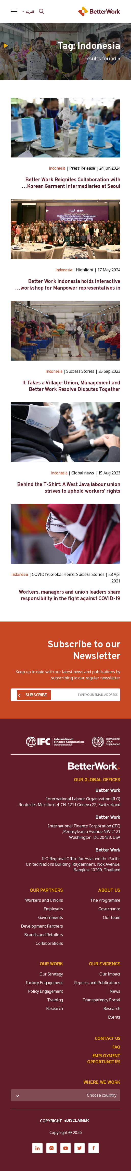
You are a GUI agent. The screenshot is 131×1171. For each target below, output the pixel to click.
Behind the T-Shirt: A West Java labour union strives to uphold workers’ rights (68, 488)
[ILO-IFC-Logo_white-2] (105, 742)
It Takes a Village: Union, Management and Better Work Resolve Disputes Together (71, 386)
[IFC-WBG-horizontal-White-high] (55, 742)
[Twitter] (79, 1148)
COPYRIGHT (51, 1121)
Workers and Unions (44, 900)
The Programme (105, 900)
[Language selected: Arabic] (28, 11)
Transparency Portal (101, 1000)
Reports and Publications (97, 982)
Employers (53, 909)
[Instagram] (51, 1148)
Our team (111, 917)
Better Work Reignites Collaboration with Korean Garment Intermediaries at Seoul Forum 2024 (72, 183)
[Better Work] (94, 766)
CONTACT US (107, 1038)
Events (114, 1017)
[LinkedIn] (37, 1148)
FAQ (116, 1047)
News (115, 991)
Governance (109, 909)
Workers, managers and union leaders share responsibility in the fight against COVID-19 (69, 595)
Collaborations (49, 943)
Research (111, 1008)
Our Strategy (51, 974)
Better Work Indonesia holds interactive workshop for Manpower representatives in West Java (70, 285)
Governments (50, 917)
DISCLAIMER (77, 1120)
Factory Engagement (44, 982)
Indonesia (57, 168)
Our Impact (109, 974)
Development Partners (42, 926)
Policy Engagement (44, 991)
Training (55, 1000)
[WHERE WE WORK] (65, 1095)
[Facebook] (93, 1148)
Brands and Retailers (43, 934)
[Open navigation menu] (14, 11)
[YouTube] (65, 1148)
